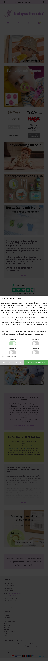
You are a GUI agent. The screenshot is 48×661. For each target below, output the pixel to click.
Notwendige (12, 339)
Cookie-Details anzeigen (8, 356)
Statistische (35, 348)
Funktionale (12, 348)
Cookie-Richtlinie (41, 322)
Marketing (35, 339)
